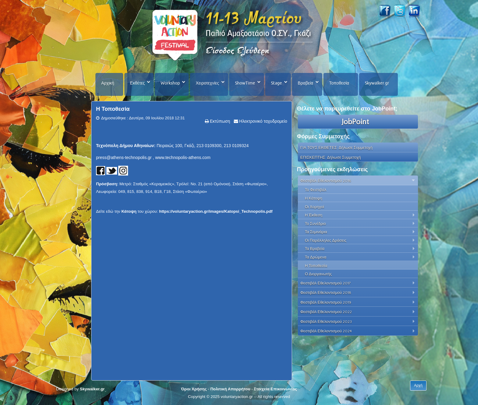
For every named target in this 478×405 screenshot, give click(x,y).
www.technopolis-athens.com (182, 157)
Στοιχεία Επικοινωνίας (275, 389)
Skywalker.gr (377, 83)
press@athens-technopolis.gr (124, 157)
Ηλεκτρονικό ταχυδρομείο (262, 121)
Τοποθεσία (339, 83)
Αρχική (107, 83)
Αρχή (418, 385)
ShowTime (245, 83)
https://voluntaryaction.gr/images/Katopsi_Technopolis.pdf (216, 211)
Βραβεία (305, 83)
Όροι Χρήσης (194, 389)
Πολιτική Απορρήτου (230, 389)
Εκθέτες (137, 83)
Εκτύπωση (219, 121)
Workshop (170, 83)
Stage (276, 83)
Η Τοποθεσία (113, 109)
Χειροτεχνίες (207, 83)
